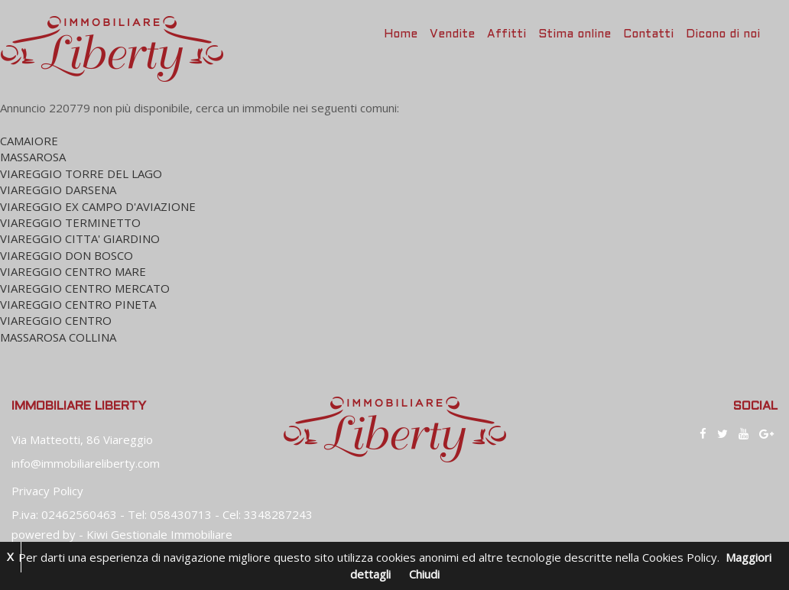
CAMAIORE (29, 140)
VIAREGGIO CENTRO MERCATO (85, 288)
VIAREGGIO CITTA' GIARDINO (80, 238)
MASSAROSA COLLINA (58, 337)
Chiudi (424, 574)
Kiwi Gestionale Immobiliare (159, 534)
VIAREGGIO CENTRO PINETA (78, 304)
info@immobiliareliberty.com (85, 463)
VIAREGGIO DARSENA (58, 189)
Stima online (574, 34)
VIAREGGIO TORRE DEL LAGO (81, 173)
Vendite (452, 34)
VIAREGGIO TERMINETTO (70, 222)
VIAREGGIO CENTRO (56, 320)
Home (400, 34)
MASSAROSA (33, 156)
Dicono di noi (723, 34)
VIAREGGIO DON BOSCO (66, 255)
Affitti (506, 34)
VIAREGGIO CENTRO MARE (73, 271)
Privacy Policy (47, 490)
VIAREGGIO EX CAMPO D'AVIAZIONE (98, 206)
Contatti (648, 34)
